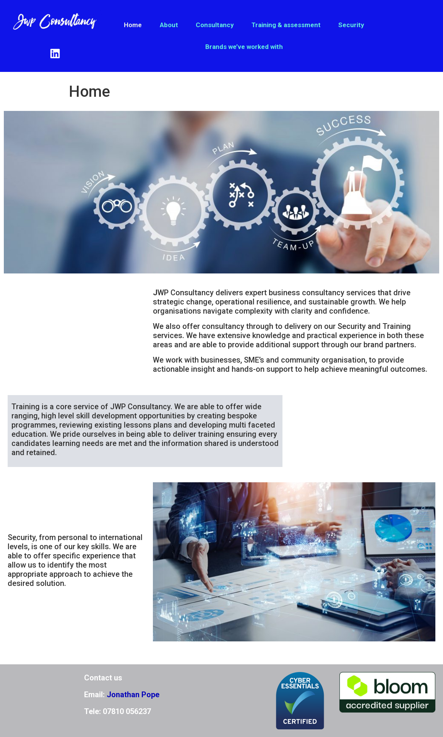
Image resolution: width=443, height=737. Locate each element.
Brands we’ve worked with (244, 46)
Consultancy (215, 25)
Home (133, 25)
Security (351, 25)
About (169, 25)
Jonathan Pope (133, 694)
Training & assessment (286, 25)
